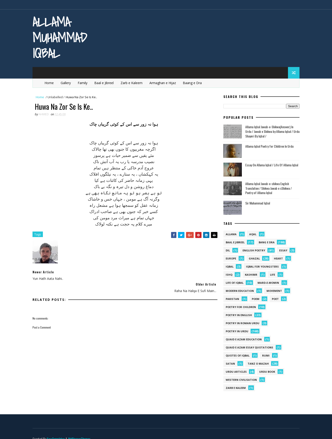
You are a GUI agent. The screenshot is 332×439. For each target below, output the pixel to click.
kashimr (250, 275)
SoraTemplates (57, 430)
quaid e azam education (243, 339)
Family (84, 83)
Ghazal (253, 258)
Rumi (265, 355)
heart (277, 258)
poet (274, 299)
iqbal (229, 266)
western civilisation (240, 380)
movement (273, 291)
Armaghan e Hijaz (164, 83)
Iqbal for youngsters (261, 266)
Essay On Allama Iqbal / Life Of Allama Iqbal (270, 165)
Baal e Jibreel (105, 83)
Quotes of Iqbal (237, 355)
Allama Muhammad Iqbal (60, 38)
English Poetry (253, 250)
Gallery (67, 83)
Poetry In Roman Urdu (241, 323)
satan (229, 364)
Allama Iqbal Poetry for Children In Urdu (268, 146)
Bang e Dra (266, 242)
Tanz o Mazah (257, 364)
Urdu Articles (235, 372)
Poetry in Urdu (236, 331)
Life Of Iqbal (234, 283)
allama (230, 234)
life (271, 275)
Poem (254, 299)
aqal (251, 234)
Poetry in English (238, 315)
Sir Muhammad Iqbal (256, 203)
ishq (228, 275)
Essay (282, 250)
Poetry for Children (240, 307)
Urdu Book (266, 372)
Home (50, 83)
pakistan (231, 299)
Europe (230, 258)
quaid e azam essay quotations (248, 347)
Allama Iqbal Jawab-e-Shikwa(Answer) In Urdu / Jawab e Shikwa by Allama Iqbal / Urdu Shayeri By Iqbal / (271, 131)
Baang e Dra (193, 83)
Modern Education (239, 291)
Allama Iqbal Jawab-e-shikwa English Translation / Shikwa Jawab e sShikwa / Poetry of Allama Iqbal (267, 188)
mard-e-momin (267, 283)
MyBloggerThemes (80, 430)
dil (227, 250)
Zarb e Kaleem (133, 83)
